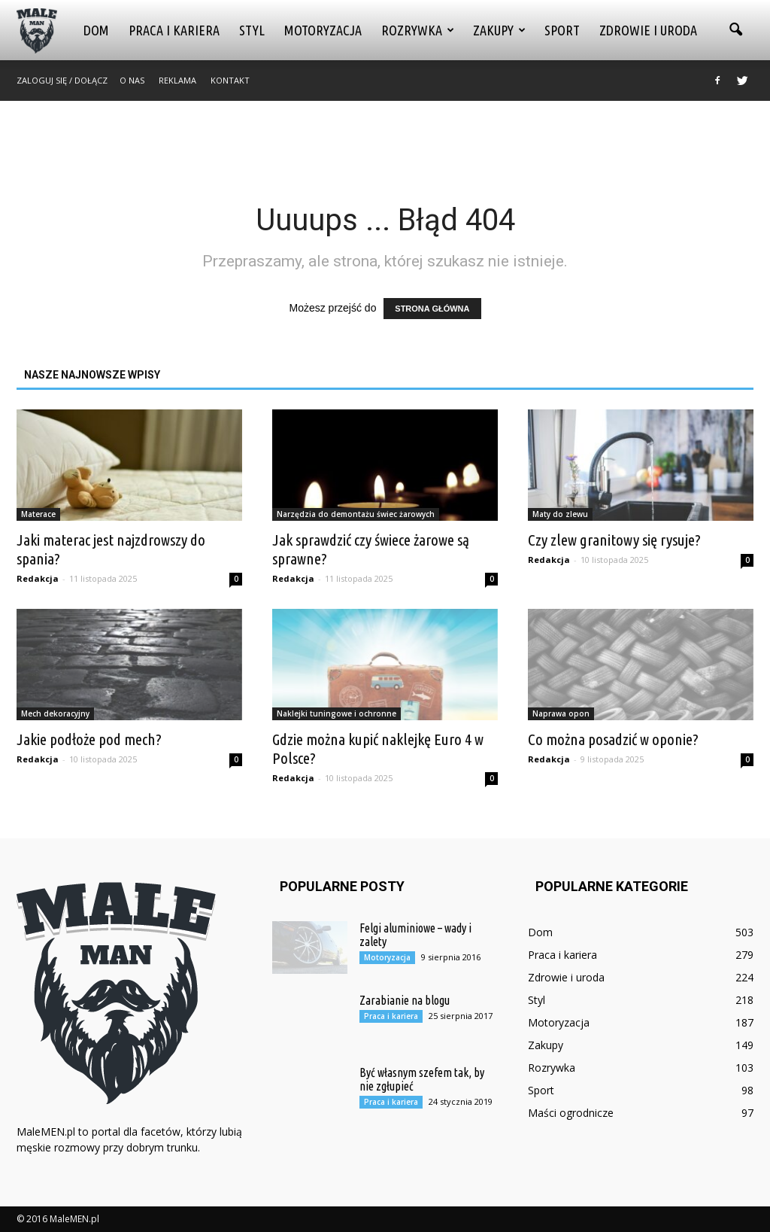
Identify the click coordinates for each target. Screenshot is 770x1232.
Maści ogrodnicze (571, 1113)
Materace (38, 514)
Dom (96, 30)
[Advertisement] (385, 141)
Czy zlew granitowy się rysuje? (614, 540)
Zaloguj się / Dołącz (62, 80)
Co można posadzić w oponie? (613, 739)
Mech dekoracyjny (55, 713)
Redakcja (38, 578)
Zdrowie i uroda (648, 30)
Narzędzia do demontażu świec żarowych (356, 514)
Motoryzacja (323, 30)
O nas (132, 80)
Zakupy (499, 30)
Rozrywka (417, 30)
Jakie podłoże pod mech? (89, 739)
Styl (252, 30)
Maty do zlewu (560, 514)
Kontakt (230, 80)
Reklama (177, 80)
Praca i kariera (174, 30)
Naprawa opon (561, 713)
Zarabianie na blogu (404, 1000)
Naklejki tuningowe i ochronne (336, 713)
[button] (735, 30)
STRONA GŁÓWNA (432, 308)
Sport (562, 30)
